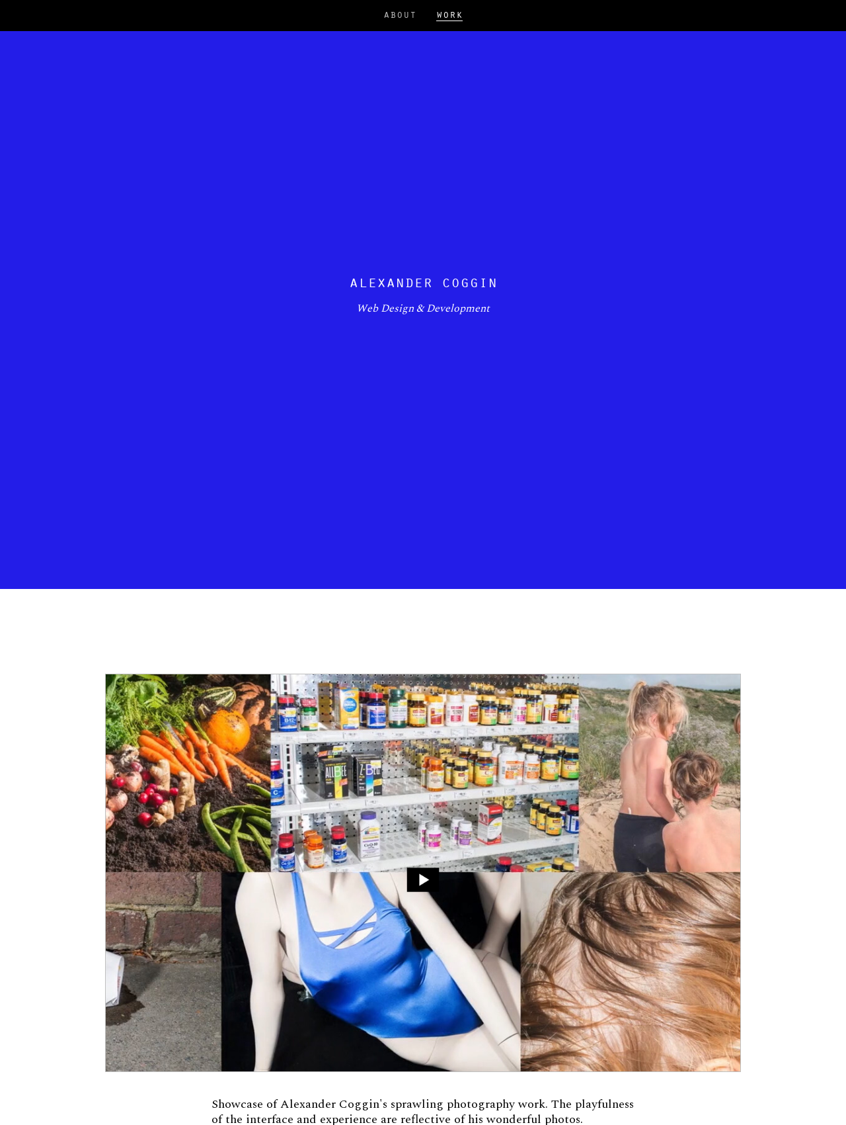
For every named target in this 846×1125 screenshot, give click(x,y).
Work (449, 15)
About (399, 15)
